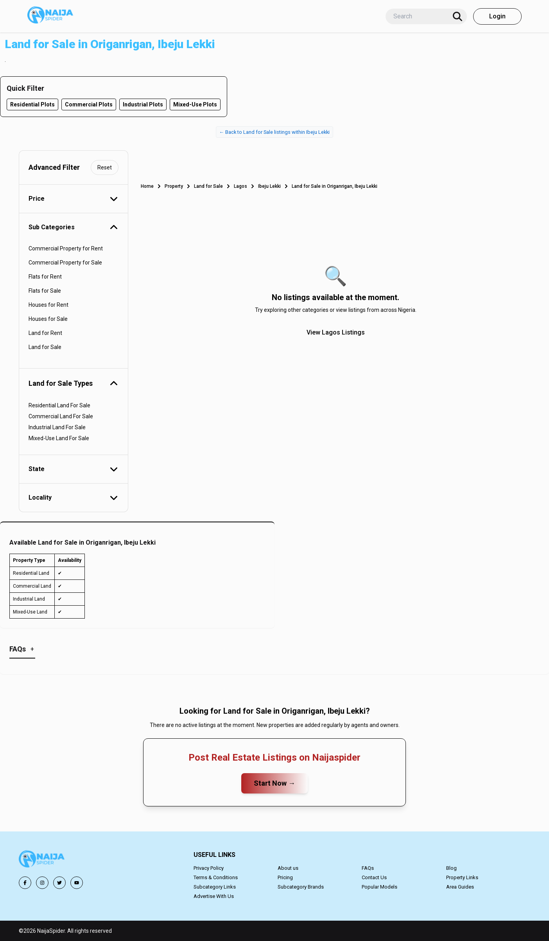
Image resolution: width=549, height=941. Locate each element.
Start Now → (274, 783)
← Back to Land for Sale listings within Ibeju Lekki (274, 132)
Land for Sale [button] (45, 347)
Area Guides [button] (460, 887)
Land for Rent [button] (45, 333)
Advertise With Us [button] (214, 896)
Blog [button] (451, 868)
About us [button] (288, 868)
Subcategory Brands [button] (301, 887)
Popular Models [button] (379, 887)
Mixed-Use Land (30, 612)
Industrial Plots (143, 104)
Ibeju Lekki (269, 186)
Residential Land (31, 573)
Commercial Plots (89, 104)
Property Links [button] (462, 877)
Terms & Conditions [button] (216, 877)
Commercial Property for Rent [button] (66, 248)
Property (174, 186)
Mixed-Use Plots (195, 104)
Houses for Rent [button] (48, 305)
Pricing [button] (285, 877)
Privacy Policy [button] (209, 868)
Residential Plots (32, 104)
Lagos (240, 186)
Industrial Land (29, 599)
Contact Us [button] (374, 877)
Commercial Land (32, 586)
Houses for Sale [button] (48, 319)
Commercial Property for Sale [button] (65, 262)
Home (147, 186)
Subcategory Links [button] (215, 887)
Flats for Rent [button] (45, 276)
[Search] (457, 16)
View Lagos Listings (336, 332)
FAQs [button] (368, 868)
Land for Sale (208, 186)
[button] (42, 860)
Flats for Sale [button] (45, 291)
